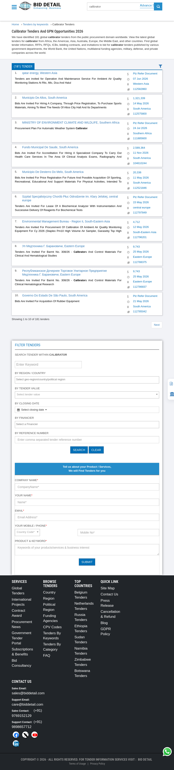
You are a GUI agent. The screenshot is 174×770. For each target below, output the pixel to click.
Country (49, 592)
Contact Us (109, 594)
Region (48, 598)
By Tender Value (27, 388)
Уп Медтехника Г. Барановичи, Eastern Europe (53, 246)
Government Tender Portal (21, 638)
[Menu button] (15, 7)
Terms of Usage (77, 763)
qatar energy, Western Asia (39, 73)
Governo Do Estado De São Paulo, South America (54, 295)
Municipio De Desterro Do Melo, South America (52, 172)
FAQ (46, 656)
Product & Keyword (31, 541)
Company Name (26, 480)
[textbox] (88, 380)
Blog (104, 623)
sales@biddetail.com (28, 693)
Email (19, 510)
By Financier (24, 417)
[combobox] (87, 379)
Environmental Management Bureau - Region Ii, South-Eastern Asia (66, 221)
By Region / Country (30, 373)
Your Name (23, 495)
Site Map (108, 588)
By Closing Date (27, 403)
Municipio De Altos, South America (44, 97)
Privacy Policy (97, 763)
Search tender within (41, 354)
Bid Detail (145, 759)
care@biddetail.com (27, 704)
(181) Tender (23, 66)
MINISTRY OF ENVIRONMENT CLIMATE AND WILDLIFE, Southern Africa (70, 122)
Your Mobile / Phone (31, 525)
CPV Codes (52, 627)
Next (157, 324)
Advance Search (151, 5)
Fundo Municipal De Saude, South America (50, 147)
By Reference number (32, 433)
